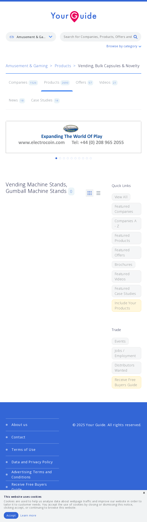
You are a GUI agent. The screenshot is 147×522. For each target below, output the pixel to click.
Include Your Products (125, 305)
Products (63, 65)
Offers (84, 82)
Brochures (123, 264)
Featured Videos (122, 276)
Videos (108, 82)
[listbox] (31, 37)
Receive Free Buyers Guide (126, 382)
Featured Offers (122, 252)
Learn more (28, 515)
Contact (18, 437)
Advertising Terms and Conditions (31, 474)
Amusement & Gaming (27, 65)
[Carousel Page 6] (75, 158)
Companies (23, 82)
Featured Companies (124, 209)
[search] (135, 36)
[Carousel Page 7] (79, 158)
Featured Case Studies (125, 291)
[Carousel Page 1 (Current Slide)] (56, 158)
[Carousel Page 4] (68, 158)
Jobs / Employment (125, 353)
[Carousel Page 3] (64, 158)
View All (121, 197)
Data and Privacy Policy (32, 462)
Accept (11, 515)
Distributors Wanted (125, 368)
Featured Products (122, 238)
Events (120, 341)
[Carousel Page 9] (87, 158)
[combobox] (100, 37)
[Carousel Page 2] (60, 158)
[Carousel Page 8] (83, 158)
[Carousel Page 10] (91, 158)
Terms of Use (23, 449)
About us (19, 424)
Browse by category (121, 46)
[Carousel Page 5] (72, 158)
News (17, 100)
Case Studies (45, 100)
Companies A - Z (126, 223)
